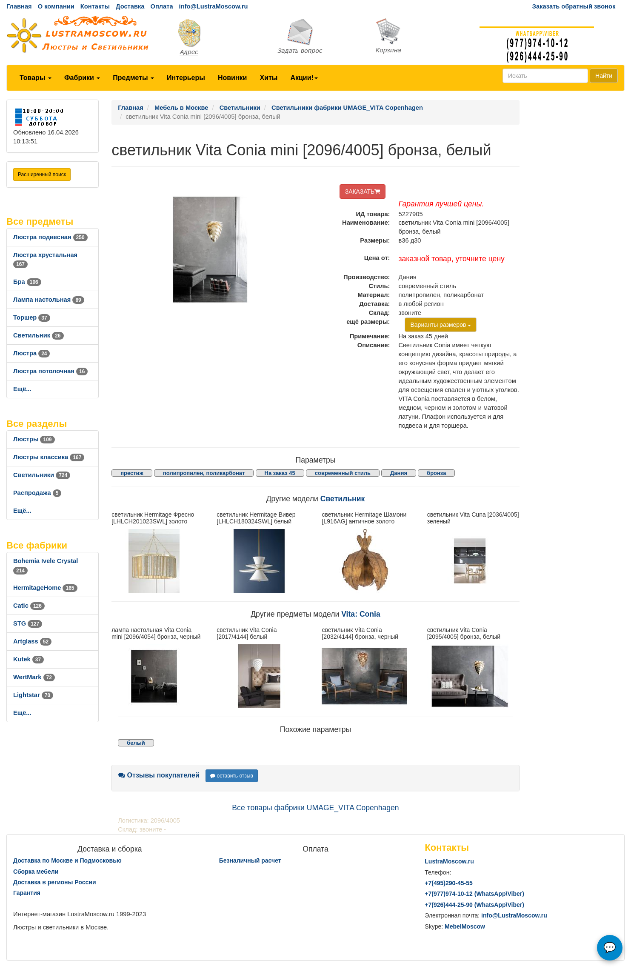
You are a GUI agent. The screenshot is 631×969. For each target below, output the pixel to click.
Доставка (130, 6)
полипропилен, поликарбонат (204, 473)
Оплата (161, 6)
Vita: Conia (360, 614)
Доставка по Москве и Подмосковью (67, 860)
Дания (398, 473)
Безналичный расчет (250, 860)
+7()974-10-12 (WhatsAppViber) (474, 893)
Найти (603, 75)
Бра (27, 281)
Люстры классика (48, 457)
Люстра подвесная (50, 237)
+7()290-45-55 (448, 883)
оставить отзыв (231, 776)
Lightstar (33, 695)
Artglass (32, 641)
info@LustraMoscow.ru (213, 6)
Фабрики (82, 77)
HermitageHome (45, 587)
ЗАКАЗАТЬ (362, 191)
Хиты (268, 77)
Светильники (41, 475)
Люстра (31, 353)
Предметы (133, 77)
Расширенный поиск (42, 174)
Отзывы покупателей (159, 775)
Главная (19, 6)
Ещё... (22, 389)
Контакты (95, 6)
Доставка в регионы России (54, 882)
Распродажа (37, 492)
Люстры (34, 439)
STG (27, 623)
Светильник (38, 335)
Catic (29, 605)
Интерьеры (186, 77)
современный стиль (343, 473)
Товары (35, 77)
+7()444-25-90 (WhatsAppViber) (474, 904)
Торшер (31, 317)
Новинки (232, 77)
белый (136, 743)
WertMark (34, 677)
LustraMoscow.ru (449, 861)
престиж (131, 473)
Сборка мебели (35, 871)
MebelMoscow (465, 926)
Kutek (28, 659)
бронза (436, 473)
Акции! (303, 77)
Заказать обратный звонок (573, 6)
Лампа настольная (48, 299)
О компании (56, 6)
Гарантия (26, 892)
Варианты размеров (440, 324)
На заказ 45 (280, 473)
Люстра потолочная (50, 371)
